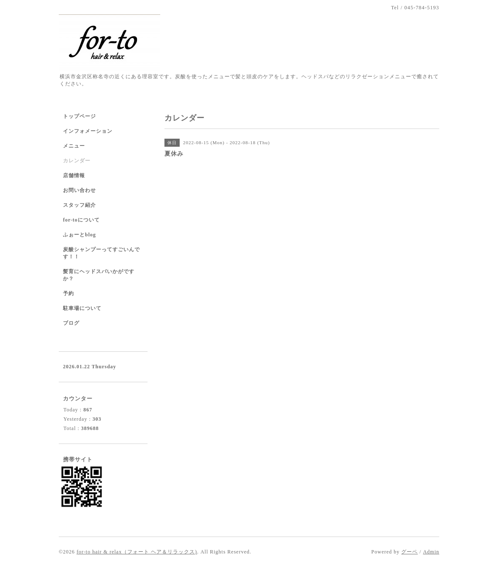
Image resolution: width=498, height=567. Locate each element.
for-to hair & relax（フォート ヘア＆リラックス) (137, 552)
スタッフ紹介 (79, 205)
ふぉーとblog (79, 235)
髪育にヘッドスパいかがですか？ (98, 275)
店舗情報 (74, 175)
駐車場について (82, 308)
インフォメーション (87, 131)
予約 (68, 293)
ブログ (71, 323)
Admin (431, 552)
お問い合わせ (79, 190)
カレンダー (76, 161)
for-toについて (81, 220)
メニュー (74, 146)
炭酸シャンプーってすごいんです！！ (101, 253)
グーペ (409, 552)
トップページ (79, 116)
